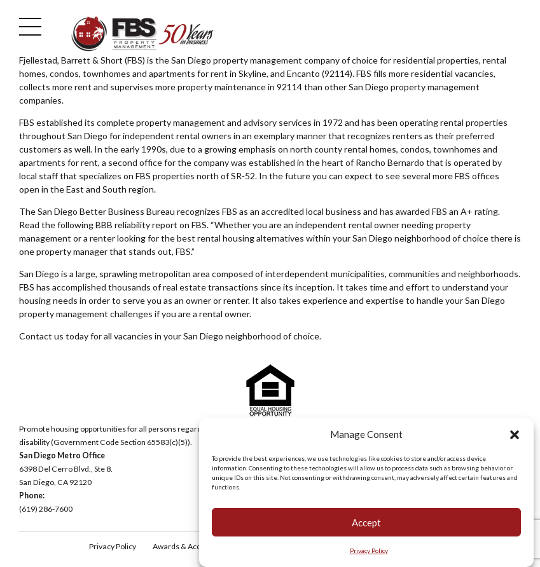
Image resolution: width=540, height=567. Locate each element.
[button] (514, 435)
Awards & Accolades (188, 546)
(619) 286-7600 (46, 509)
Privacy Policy (369, 551)
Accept (366, 523)
